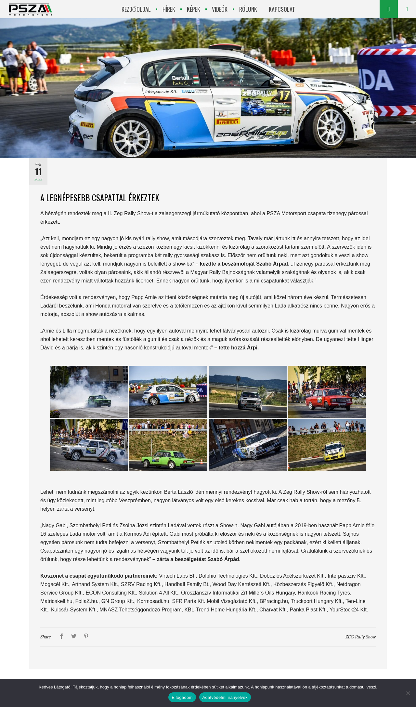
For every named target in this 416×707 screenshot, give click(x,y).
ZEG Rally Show (360, 637)
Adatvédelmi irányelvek (225, 697)
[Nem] (408, 693)
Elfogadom (182, 697)
